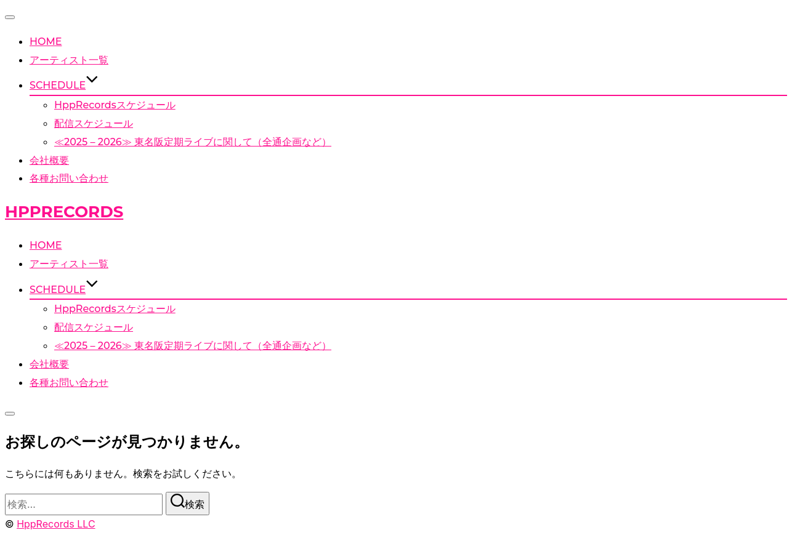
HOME (46, 41)
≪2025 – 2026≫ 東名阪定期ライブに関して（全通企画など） (192, 142)
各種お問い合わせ (69, 178)
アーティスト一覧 (69, 60)
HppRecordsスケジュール (115, 105)
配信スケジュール (93, 123)
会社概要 (49, 160)
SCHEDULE (64, 85)
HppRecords (64, 212)
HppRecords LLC (56, 524)
